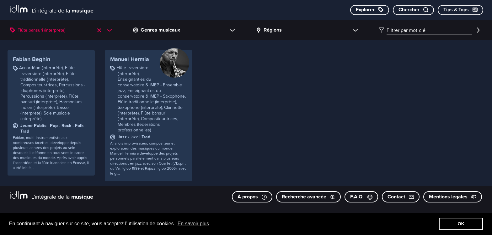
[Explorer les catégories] (369, 10)
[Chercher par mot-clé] (413, 10)
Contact (401, 196)
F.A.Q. (361, 196)
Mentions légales (452, 196)
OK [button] (460, 223)
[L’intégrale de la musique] (52, 9)
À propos (252, 196)
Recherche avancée (308, 196)
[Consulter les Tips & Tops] (460, 10)
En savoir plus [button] (193, 223)
